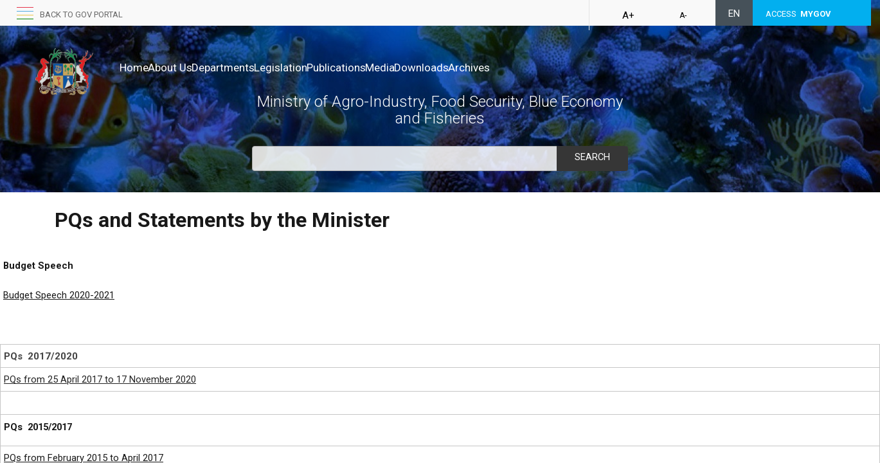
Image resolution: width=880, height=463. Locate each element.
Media (447, 67)
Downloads (502, 67)
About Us (183, 67)
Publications (390, 67)
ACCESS (798, 14)
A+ (628, 15)
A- (683, 15)
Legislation (321, 67)
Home (134, 67)
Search (592, 157)
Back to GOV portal (81, 14)
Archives (563, 67)
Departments (250, 67)
